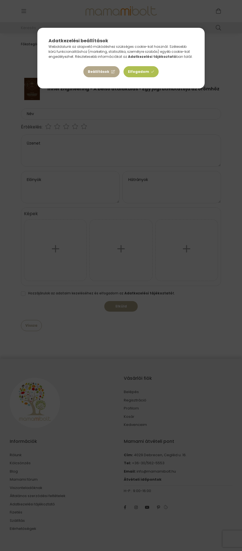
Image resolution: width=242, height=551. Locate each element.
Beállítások (98, 71)
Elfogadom (138, 71)
